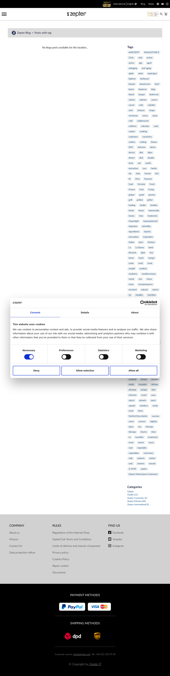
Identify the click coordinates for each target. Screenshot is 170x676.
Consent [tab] (35, 312)
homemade (154, 211)
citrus (145, 116)
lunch (141, 258)
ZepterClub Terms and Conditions (71, 539)
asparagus (152, 73)
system (141, 421)
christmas (133, 116)
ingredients (134, 232)
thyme (144, 432)
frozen (132, 190)
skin (153, 390)
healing (132, 205)
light (143, 253)
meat (149, 263)
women (140, 464)
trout (131, 443)
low (151, 253)
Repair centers (60, 566)
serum (144, 379)
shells (131, 385)
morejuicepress (145, 284)
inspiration (148, 237)
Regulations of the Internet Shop (70, 532)
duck (131, 163)
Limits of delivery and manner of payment (76, 546)
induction (133, 226)
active (131, 63)
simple (144, 390)
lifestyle (132, 253)
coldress (132, 126)
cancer (154, 100)
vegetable (141, 448)
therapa (149, 427)
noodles (139, 295)
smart (144, 395)
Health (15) (132, 495)
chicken (141, 110)
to (130, 437)
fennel (148, 174)
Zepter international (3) (138, 505)
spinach (142, 400)
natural (144, 290)
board (131, 95)
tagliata (153, 421)
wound (152, 464)
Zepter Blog (24, 33)
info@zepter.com (81, 654)
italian (131, 242)
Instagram (118, 546)
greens (152, 195)
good (141, 195)
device (132, 153)
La (130, 248)
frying (151, 190)
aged (149, 63)
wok (131, 464)
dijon (150, 153)
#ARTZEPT (134, 52)
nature (155, 290)
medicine (133, 274)
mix (140, 279)
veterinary (148, 453)
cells (141, 105)
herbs (131, 211)
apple (131, 73)
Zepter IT (95, 664)
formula (141, 184)
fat (130, 174)
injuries (147, 232)
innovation (133, 237)
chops (152, 110)
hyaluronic (152, 216)
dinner (132, 158)
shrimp (154, 385)
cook (156, 126)
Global (130, 492)
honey (131, 216)
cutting (143, 142)
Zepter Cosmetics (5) (137, 498)
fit (130, 179)
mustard (132, 290)
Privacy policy (60, 552)
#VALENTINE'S (151, 52)
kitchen (151, 242)
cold (130, 121)
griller (150, 200)
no (130, 295)
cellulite (151, 105)
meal (140, 263)
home (141, 211)
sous (153, 395)
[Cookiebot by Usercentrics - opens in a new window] (142, 302)
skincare (132, 395)
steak (155, 406)
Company (16, 525)
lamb (151, 248)
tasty (131, 427)
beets (131, 89)
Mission (13, 539)
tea (139, 427)
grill (130, 200)
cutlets (132, 142)
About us (14, 532)
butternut (154, 95)
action (149, 58)
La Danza (139, 248)
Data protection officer (22, 552)
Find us (114, 525)
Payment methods (85, 595)
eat (139, 163)
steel (131, 411)
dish (141, 158)
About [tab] (134, 312)
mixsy (149, 279)
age (140, 63)
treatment (153, 437)
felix (138, 174)
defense (141, 147)
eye (144, 168)
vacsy (151, 443)
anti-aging (146, 68)
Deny (36, 370)
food (131, 184)
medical (143, 269)
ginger (132, 195)
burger (142, 95)
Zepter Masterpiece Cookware (143, 474)
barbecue (144, 79)
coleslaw (145, 126)
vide (131, 458)
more (131, 284)
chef (131, 110)
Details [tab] (85, 312)
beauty (132, 84)
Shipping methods (85, 623)
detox (152, 147)
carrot (131, 105)
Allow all (133, 370)
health (143, 205)
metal (131, 279)
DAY (131, 147)
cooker (132, 131)
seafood (132, 379)
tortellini (139, 437)
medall (132, 269)
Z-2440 (132, 469)
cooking (143, 131)
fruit (141, 190)
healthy (153, 205)
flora (137, 179)
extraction (133, 168)
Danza (154, 142)
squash (132, 406)
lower (131, 258)
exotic (148, 163)
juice (141, 242)
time (153, 432)
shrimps (132, 390)
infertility (146, 226)
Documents (59, 572)
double (151, 158)
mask (131, 263)
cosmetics (147, 137)
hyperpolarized (150, 221)
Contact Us (15, 546)
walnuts (141, 458)
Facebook (118, 532)
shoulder (143, 385)
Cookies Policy (60, 559)
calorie (132, 100)
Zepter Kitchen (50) (136, 501)
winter (152, 458)
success (155, 416)
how (141, 216)
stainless (144, 406)
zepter (144, 469)
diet (141, 153)
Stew (140, 411)
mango (151, 258)
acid (140, 58)
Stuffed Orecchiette (138, 416)
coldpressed (142, 121)
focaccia (148, 179)
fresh (152, 184)
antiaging (133, 68)
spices (131, 400)
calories (143, 100)
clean (154, 116)
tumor (141, 443)
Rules (56, 525)
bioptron (143, 89)
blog (153, 89)
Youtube (117, 539)
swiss (131, 421)
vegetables (134, 453)
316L (131, 58)
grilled (140, 200)
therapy (132, 432)
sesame (155, 379)
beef (157, 84)
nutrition (152, 295)
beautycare (145, 84)
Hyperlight (134, 221)
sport (153, 400)
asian (140, 73)
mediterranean (149, 274)
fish (157, 174)
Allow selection (85, 370)
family (154, 168)
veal (130, 448)
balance (132, 79)
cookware (133, 137)
